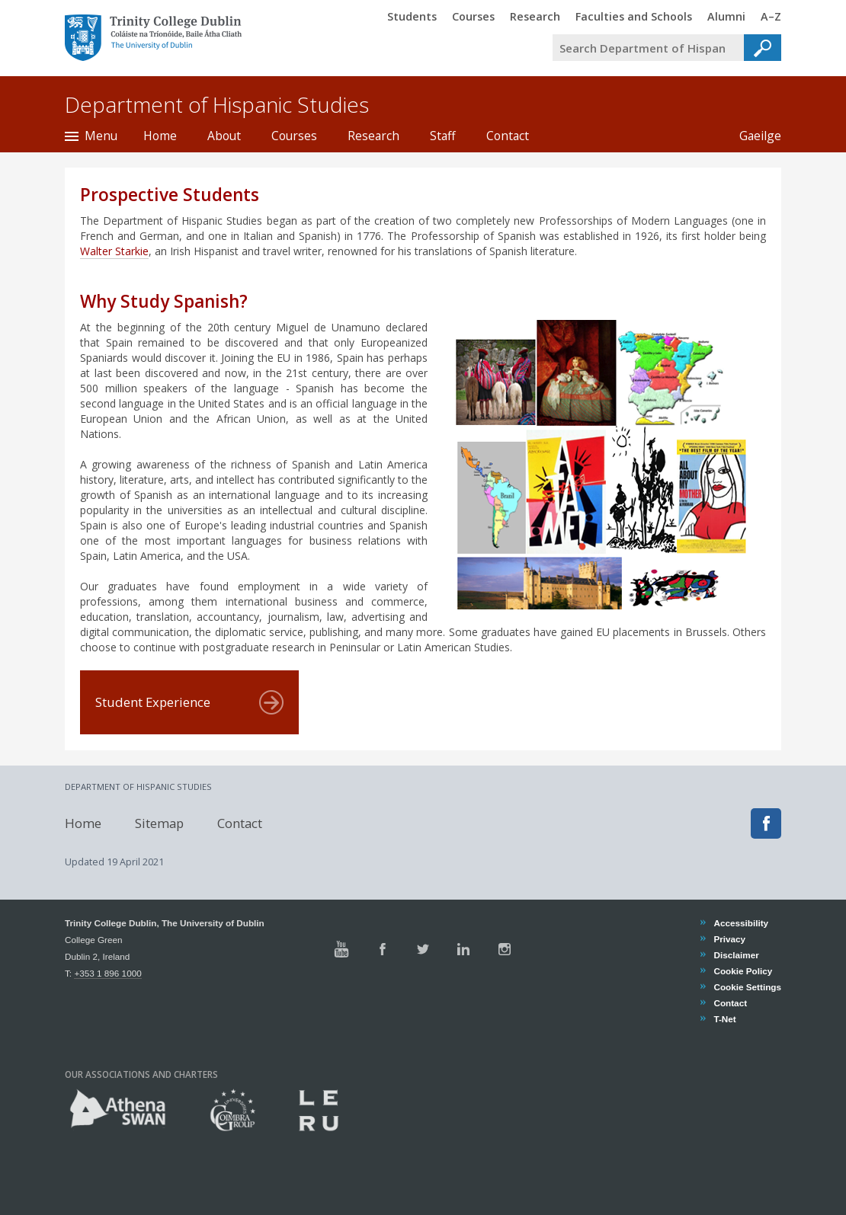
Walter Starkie (114, 251)
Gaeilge (752, 135)
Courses (294, 135)
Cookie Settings (747, 987)
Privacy (729, 939)
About (224, 135)
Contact (507, 135)
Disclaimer (735, 955)
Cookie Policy (742, 971)
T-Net (724, 1019)
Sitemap (159, 823)
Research (373, 135)
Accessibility (740, 923)
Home (160, 135)
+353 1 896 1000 (107, 973)
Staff (443, 135)
